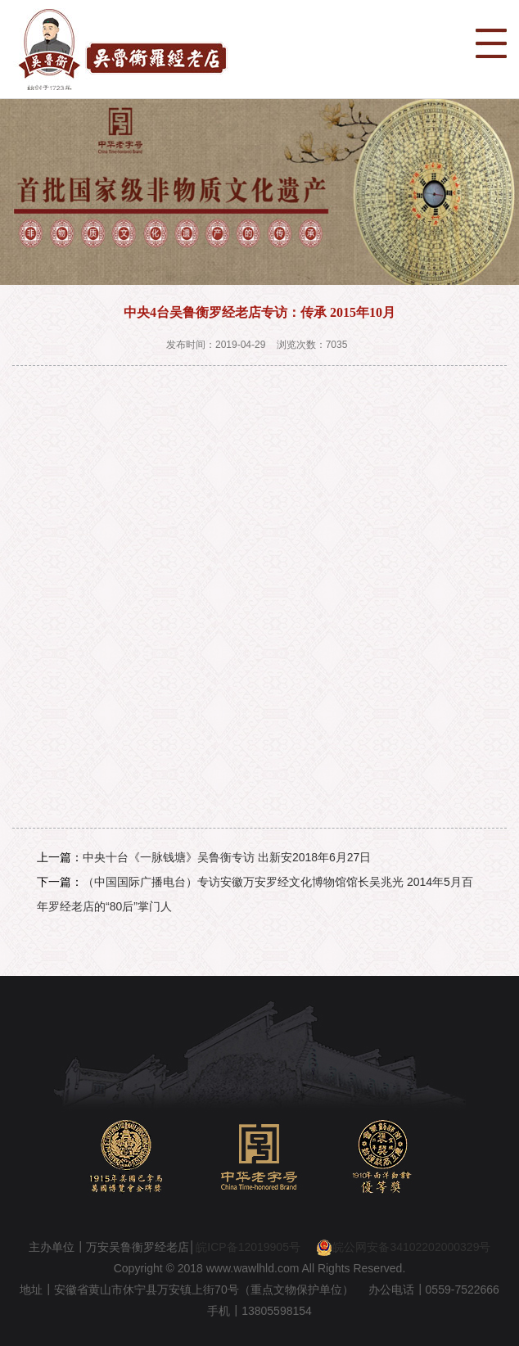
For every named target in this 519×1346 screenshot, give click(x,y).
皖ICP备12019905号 (248, 1246)
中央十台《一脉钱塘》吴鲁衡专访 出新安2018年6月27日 (227, 857)
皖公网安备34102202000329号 (403, 1246)
